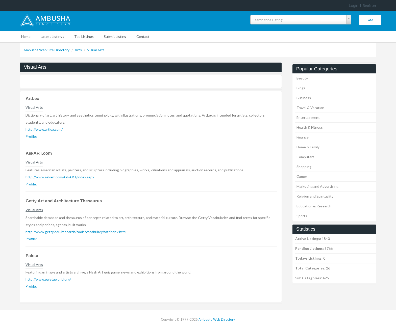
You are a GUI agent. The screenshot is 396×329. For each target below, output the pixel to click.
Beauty (302, 78)
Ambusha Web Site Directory (46, 50)
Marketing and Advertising (317, 186)
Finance (302, 137)
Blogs (300, 88)
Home (26, 36)
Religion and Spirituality (314, 196)
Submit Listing (115, 36)
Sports (301, 216)
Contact (143, 36)
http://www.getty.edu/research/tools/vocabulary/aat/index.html (76, 232)
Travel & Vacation (310, 107)
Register (369, 5)
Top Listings (84, 36)
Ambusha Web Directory (217, 319)
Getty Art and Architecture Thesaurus (64, 201)
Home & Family (307, 147)
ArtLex (32, 98)
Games (302, 176)
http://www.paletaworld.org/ (48, 279)
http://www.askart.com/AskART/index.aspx (60, 177)
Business (303, 98)
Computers (305, 157)
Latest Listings (52, 36)
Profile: (31, 136)
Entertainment (308, 117)
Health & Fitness (309, 127)
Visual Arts (96, 50)
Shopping (303, 166)
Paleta (32, 255)
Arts (79, 50)
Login (353, 5)
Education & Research (313, 206)
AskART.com (39, 153)
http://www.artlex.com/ (44, 129)
